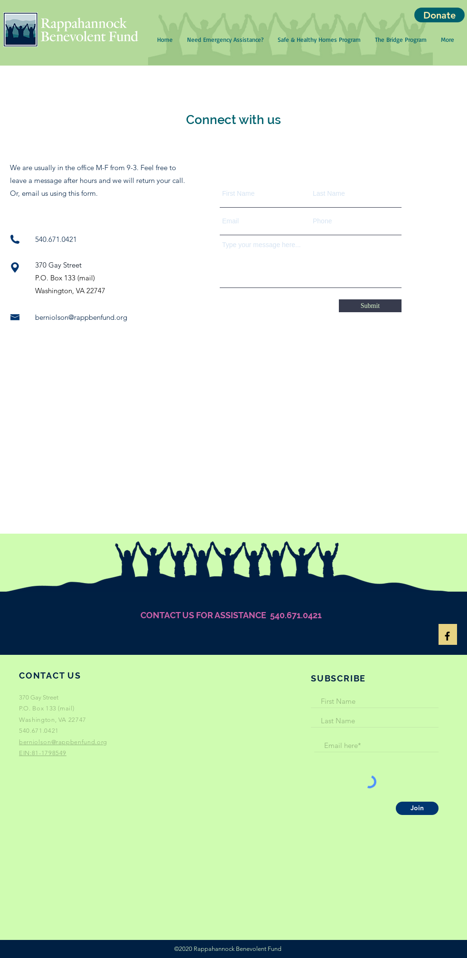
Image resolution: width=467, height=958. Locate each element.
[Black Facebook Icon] (447, 636)
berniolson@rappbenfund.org (81, 317)
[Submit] (370, 305)
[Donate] (439, 15)
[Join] (417, 808)
